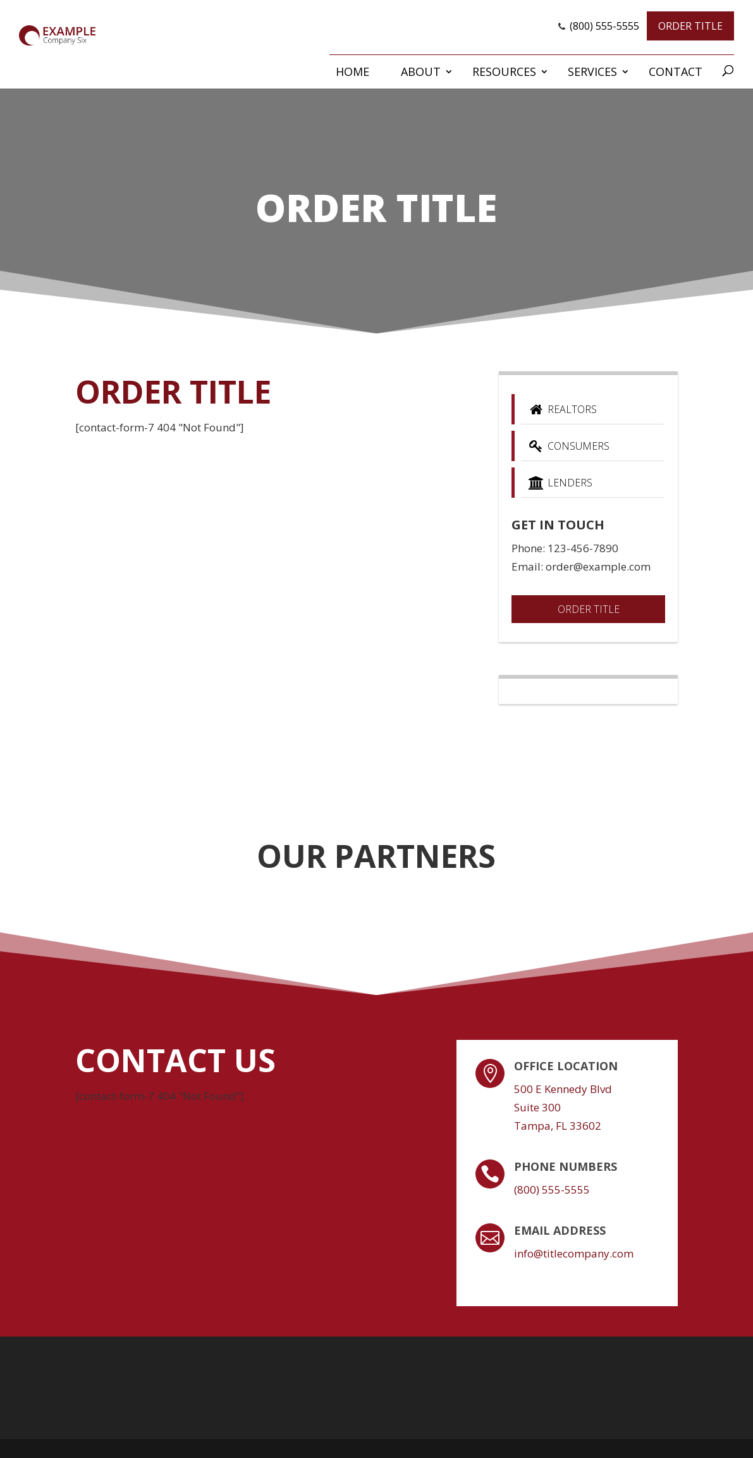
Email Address (560, 1230)
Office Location (566, 1065)
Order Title (690, 26)
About (421, 71)
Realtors (561, 409)
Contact (675, 71)
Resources (504, 71)
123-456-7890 (583, 548)
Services (592, 71)
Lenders (559, 483)
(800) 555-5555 (604, 26)
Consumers (568, 446)
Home (352, 71)
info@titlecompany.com (574, 1253)
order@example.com (598, 566)
